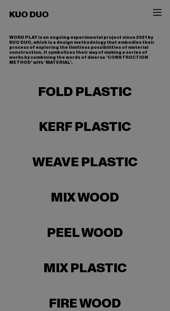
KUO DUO (29, 14)
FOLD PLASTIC (85, 92)
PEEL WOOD (85, 233)
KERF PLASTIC (85, 127)
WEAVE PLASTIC (85, 162)
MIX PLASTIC (85, 268)
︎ (157, 12)
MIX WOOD (85, 197)
